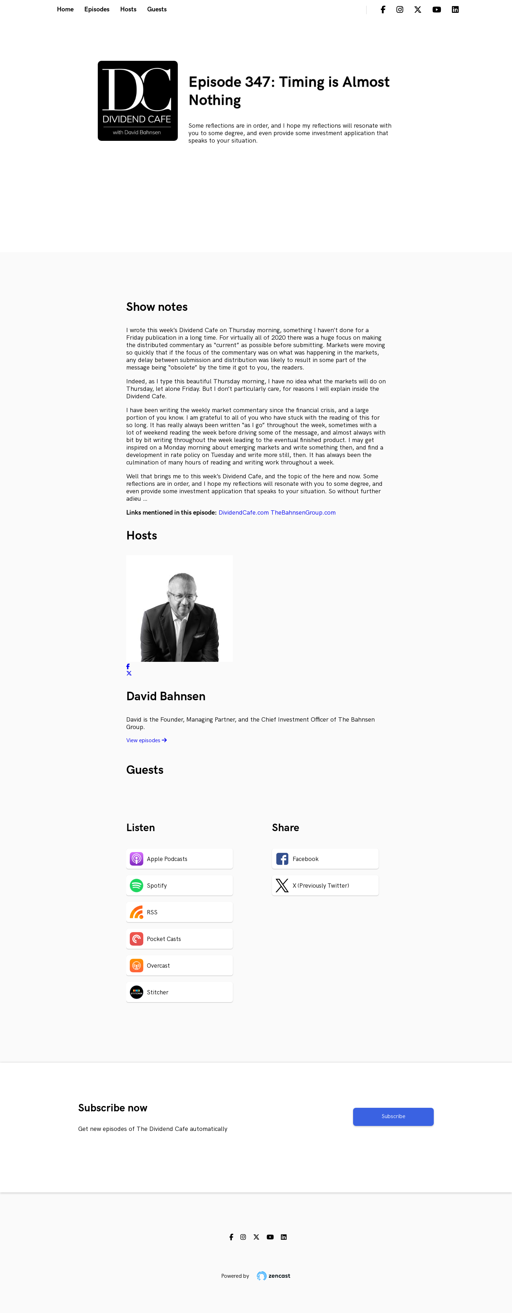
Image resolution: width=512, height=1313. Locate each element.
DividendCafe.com (244, 512)
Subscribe (393, 1116)
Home (65, 9)
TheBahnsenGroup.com (303, 512)
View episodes (146, 740)
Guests (157, 9)
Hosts (128, 9)
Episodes (97, 9)
